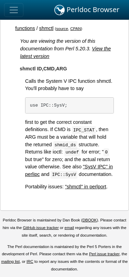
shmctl (46, 28)
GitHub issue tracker (41, 228)
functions (25, 28)
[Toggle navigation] (13, 10)
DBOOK (90, 220)
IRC (29, 261)
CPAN (75, 29)
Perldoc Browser (86, 10)
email (69, 228)
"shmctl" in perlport (85, 186)
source (62, 29)
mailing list (10, 261)
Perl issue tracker (104, 254)
